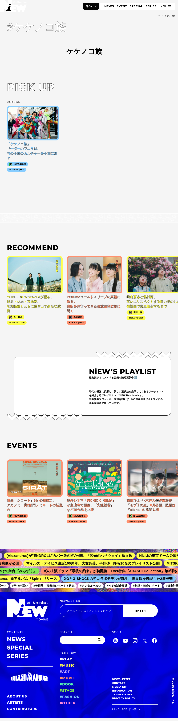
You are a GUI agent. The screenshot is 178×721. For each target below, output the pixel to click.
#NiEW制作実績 (119, 585)
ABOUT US (17, 696)
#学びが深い (22, 585)
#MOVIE (67, 678)
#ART (65, 672)
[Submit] (100, 640)
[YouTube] (125, 641)
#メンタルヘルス (92, 585)
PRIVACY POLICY (123, 698)
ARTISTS (15, 702)
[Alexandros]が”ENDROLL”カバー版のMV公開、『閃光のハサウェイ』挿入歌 (72, 556)
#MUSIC (67, 665)
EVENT (122, 6)
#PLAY (66, 659)
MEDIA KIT (119, 686)
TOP (157, 15)
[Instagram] (135, 641)
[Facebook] (154, 641)
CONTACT (118, 683)
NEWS (109, 6)
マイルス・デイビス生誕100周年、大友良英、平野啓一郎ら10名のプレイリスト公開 (95, 563)
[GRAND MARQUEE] (30, 676)
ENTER (140, 610)
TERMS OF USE (122, 694)
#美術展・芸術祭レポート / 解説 (55, 585)
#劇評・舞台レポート (148, 585)
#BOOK (67, 684)
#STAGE (67, 690)
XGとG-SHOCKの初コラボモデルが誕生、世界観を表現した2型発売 (120, 579)
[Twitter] (144, 641)
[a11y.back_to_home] (14, 7)
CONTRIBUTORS (22, 709)
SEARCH (66, 632)
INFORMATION (122, 690)
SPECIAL (136, 6)
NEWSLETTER (70, 601)
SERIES (150, 6)
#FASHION (70, 697)
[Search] (82, 640)
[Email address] (91, 610)
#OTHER (67, 703)
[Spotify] (115, 641)
